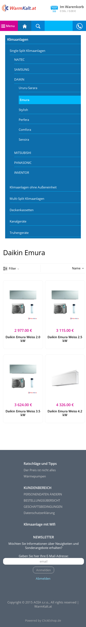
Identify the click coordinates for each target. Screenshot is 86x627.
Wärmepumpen (35, 476)
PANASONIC (22, 163)
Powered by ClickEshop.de (43, 620)
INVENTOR (21, 172)
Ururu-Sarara (28, 88)
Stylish (23, 110)
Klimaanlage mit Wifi (39, 524)
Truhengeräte (19, 233)
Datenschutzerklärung (39, 513)
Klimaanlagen (17, 39)
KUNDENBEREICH (37, 487)
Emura (24, 100)
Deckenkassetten (22, 210)
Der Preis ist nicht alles (40, 470)
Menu (8, 26)
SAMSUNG (21, 69)
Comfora (25, 129)
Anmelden (43, 570)
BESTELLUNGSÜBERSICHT (42, 500)
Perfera (24, 120)
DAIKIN (19, 79)
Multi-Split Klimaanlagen (27, 198)
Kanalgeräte (18, 221)
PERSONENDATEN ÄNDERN (43, 494)
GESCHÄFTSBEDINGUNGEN (43, 506)
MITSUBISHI (22, 153)
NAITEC (19, 59)
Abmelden (43, 578)
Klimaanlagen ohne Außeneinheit (33, 187)
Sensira (24, 139)
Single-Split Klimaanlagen (27, 51)
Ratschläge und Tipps (40, 463)
